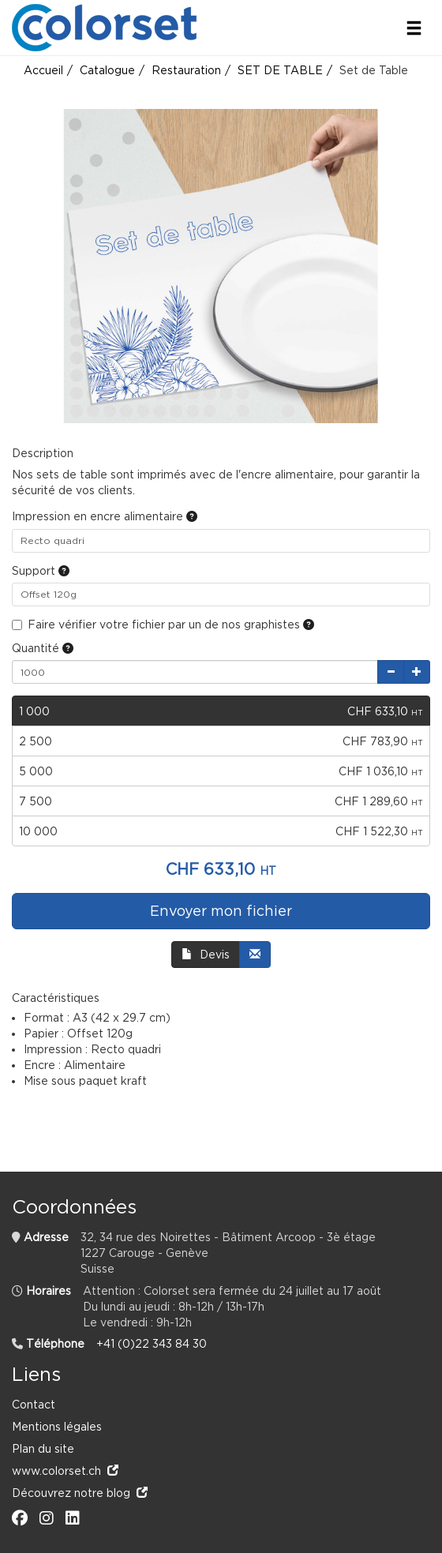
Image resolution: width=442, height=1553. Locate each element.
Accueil (43, 70)
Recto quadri (52, 540)
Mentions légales (57, 1426)
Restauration (186, 70)
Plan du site (43, 1448)
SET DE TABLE (280, 70)
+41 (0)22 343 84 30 (151, 1343)
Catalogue (107, 70)
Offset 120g (49, 594)
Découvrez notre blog (80, 1493)
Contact (33, 1404)
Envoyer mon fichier (221, 910)
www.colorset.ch (65, 1470)
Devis (206, 954)
